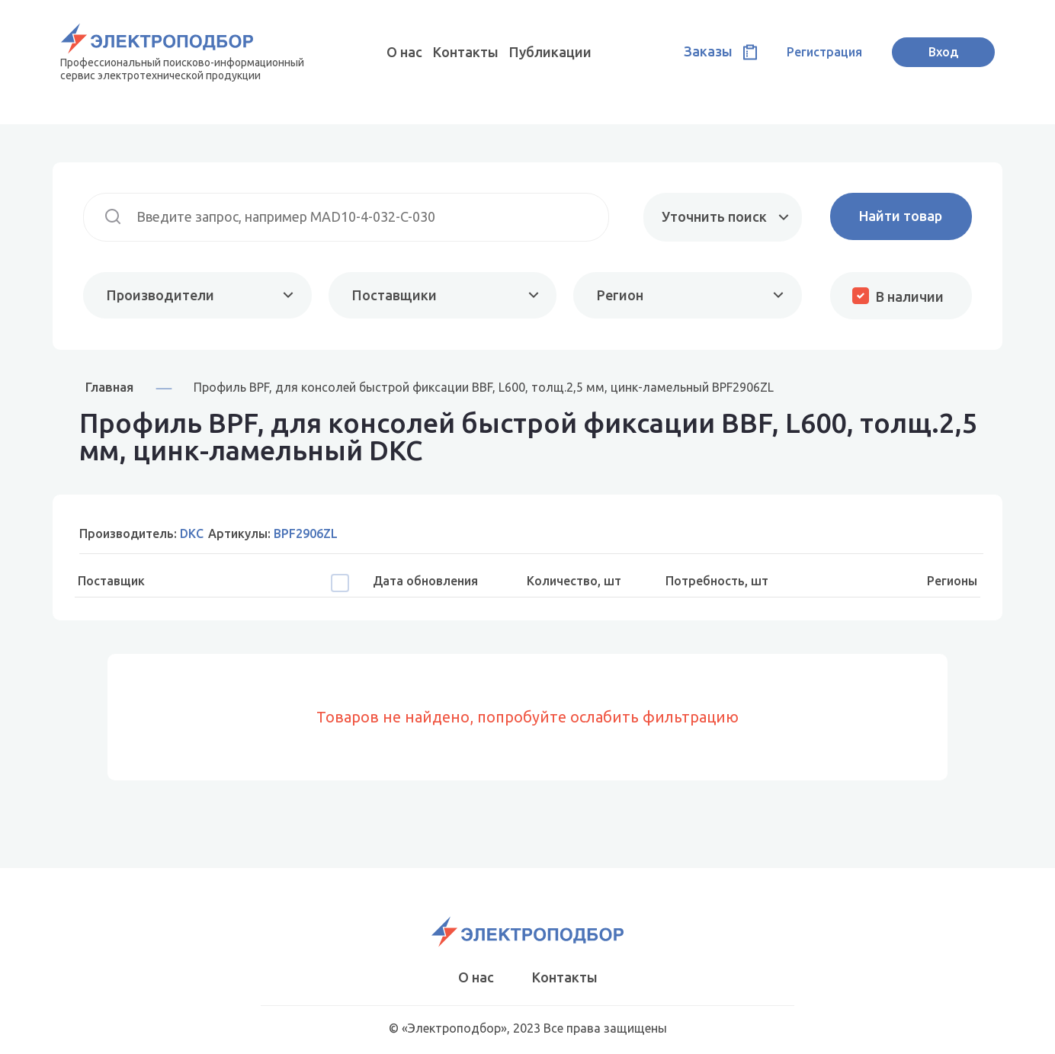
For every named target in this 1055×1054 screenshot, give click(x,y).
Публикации (550, 51)
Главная (109, 387)
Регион (620, 295)
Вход (943, 52)
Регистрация (824, 52)
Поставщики (394, 295)
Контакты (466, 51)
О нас (404, 51)
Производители (160, 295)
